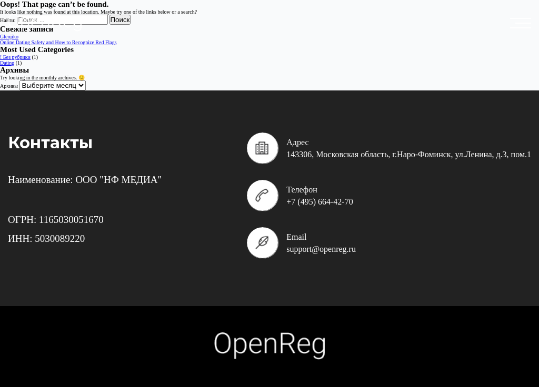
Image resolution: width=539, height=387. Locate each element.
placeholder (523, 23)
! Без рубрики (15, 57)
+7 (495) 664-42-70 (319, 201)
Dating (7, 63)
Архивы (9, 86)
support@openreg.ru (321, 249)
